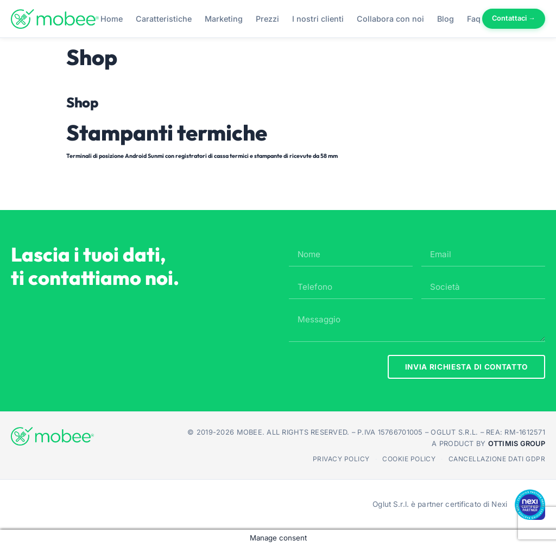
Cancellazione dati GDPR (496, 459)
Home (111, 18)
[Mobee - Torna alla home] (55, 19)
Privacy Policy (341, 459)
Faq (474, 18)
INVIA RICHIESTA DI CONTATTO (466, 366)
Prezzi (267, 18)
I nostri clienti (318, 18)
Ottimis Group (516, 444)
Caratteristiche (164, 18)
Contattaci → (513, 18)
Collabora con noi (390, 18)
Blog (445, 18)
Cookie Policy (408, 459)
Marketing (224, 18)
